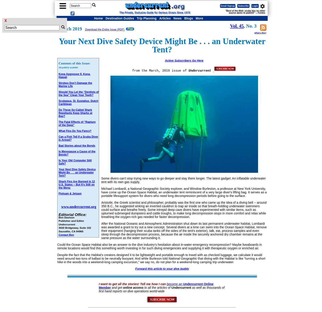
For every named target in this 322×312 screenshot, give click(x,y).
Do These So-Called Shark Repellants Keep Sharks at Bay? (75, 113)
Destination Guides (120, 18)
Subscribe (243, 6)
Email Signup (228, 6)
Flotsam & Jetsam (70, 193)
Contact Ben (66, 234)
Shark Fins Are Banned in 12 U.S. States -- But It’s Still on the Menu (77, 184)
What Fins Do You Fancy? (75, 130)
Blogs (188, 18)
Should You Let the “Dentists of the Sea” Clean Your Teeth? (79, 93)
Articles (165, 18)
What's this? (260, 33)
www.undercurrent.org (78, 207)
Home (98, 18)
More (199, 18)
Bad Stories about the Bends (77, 145)
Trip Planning (147, 18)
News (178, 18)
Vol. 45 (237, 26)
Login (255, 6)
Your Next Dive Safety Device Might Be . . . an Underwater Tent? (77, 172)
